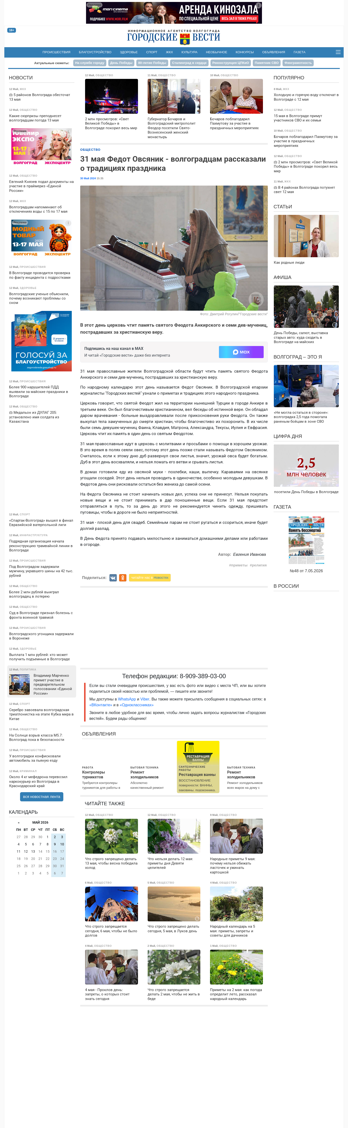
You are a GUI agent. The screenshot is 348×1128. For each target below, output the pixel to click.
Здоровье (129, 52)
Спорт (151, 52)
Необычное (216, 52)
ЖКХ (169, 52)
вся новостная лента (41, 797)
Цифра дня (288, 436)
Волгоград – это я (298, 357)
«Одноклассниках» (136, 705)
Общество (90, 149)
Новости (21, 77)
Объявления (273, 52)
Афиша (282, 277)
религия (259, 565)
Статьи (283, 206)
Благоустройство (95, 52)
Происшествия (56, 52)
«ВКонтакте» (100, 705)
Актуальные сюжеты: (51, 63)
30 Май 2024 (88, 178)
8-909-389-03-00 (203, 676)
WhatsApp (127, 699)
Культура (189, 52)
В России (286, 586)
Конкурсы (245, 52)
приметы (239, 565)
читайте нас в (149, 577)
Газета (299, 52)
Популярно (289, 77)
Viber (144, 699)
